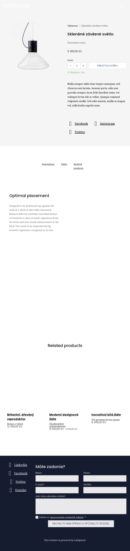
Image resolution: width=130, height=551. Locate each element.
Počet (70, 60)
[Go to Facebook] (77, 124)
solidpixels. (80, 541)
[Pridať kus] (83, 66)
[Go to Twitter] (76, 132)
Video (64, 165)
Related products (78, 167)
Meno (39, 474)
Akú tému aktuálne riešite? (51, 497)
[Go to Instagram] (104, 124)
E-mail (40, 486)
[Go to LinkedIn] (17, 466)
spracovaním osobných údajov (67, 518)
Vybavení (72, 25)
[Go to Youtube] (17, 492)
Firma (86, 474)
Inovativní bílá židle (106, 416)
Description (48, 165)
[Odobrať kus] (70, 66)
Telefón (87, 486)
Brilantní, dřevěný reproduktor (20, 418)
